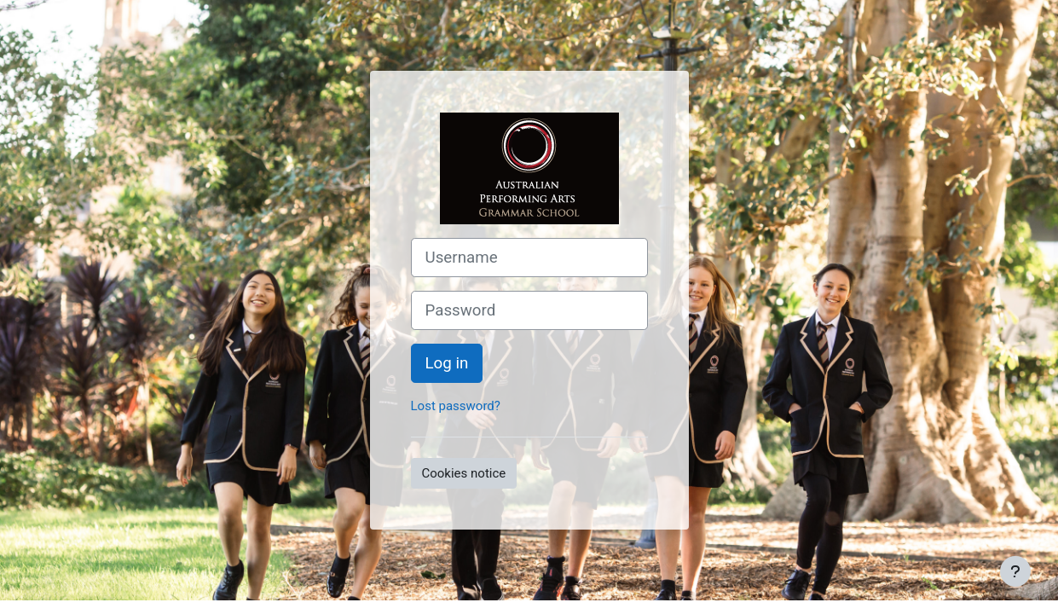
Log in (447, 363)
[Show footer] (1015, 571)
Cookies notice (464, 473)
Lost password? (455, 406)
